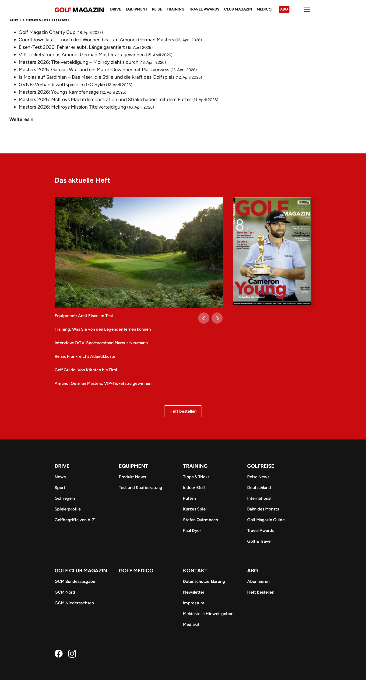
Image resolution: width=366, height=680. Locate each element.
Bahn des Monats (263, 509)
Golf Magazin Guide (266, 519)
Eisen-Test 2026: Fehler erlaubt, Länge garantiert (72, 47)
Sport (60, 487)
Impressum (193, 603)
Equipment (136, 9)
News (60, 476)
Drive (115, 9)
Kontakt (195, 570)
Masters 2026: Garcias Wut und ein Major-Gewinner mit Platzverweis (94, 69)
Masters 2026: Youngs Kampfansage (59, 92)
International (259, 498)
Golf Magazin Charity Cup (47, 32)
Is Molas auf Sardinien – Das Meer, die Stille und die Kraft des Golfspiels (97, 77)
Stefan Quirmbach (200, 519)
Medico (264, 9)
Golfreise (260, 466)
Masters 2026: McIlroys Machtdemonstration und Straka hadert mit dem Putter (105, 99)
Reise (157, 9)
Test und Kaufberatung (140, 487)
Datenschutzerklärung (204, 581)
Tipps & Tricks (196, 476)
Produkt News (132, 476)
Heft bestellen (183, 411)
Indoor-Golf (194, 487)
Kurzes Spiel (195, 509)
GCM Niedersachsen (74, 603)
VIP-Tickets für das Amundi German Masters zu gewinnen (82, 54)
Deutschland (259, 487)
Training (175, 9)
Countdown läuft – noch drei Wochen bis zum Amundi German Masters (96, 39)
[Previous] (203, 318)
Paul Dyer (192, 530)
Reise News (258, 476)
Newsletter (193, 592)
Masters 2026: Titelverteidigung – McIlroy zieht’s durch (78, 62)
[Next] (217, 318)
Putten (189, 498)
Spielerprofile (68, 509)
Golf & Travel (259, 541)
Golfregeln (65, 498)
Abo (284, 9)
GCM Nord (65, 592)
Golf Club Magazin (81, 570)
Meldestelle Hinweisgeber (208, 613)
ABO (252, 570)
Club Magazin (238, 9)
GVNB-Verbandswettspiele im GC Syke (62, 84)
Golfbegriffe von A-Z (75, 519)
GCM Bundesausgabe (75, 581)
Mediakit (191, 624)
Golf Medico (136, 570)
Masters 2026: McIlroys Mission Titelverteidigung (72, 107)
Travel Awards (204, 9)
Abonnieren (258, 581)
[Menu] (307, 9)
